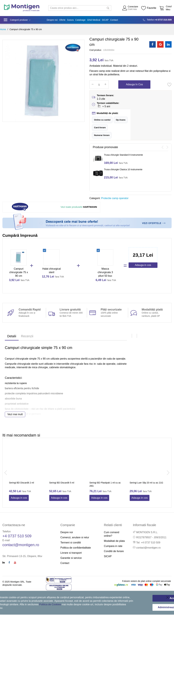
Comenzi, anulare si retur (74, 537)
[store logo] (21, 8)
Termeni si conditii (70, 542)
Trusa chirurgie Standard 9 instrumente (123, 155)
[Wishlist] (148, 8)
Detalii (11, 336)
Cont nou (132, 9)
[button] (102, 120)
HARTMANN (79, 207)
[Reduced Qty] (92, 84)
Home (3, 29)
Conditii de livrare (114, 551)
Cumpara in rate (113, 546)
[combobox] (79, 8)
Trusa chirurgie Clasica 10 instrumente (123, 169)
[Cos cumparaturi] (165, 8)
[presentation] (162, 147)
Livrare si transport (71, 552)
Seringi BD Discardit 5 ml (61, 482)
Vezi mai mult (15, 414)
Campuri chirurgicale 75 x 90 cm (18, 272)
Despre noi (66, 532)
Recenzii (27, 336)
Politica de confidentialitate (75, 547)
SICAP (108, 556)
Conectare (133, 6)
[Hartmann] (20, 207)
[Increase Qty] (105, 84)
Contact (64, 563)
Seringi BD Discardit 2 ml (21, 482)
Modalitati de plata (114, 541)
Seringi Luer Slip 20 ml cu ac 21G (146, 482)
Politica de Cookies (50, 604)
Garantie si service (71, 558)
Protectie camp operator (115, 198)
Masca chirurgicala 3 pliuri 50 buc (105, 272)
